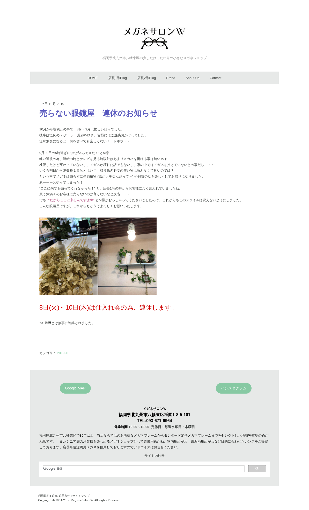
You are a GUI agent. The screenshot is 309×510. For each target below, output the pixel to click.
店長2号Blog (146, 78)
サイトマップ (81, 496)
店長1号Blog (117, 78)
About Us (192, 78)
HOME (93, 78)
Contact (215, 78)
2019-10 (63, 353)
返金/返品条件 (61, 496)
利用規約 (43, 496)
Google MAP (75, 388)
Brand (170, 78)
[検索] (143, 468)
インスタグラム (233, 388)
